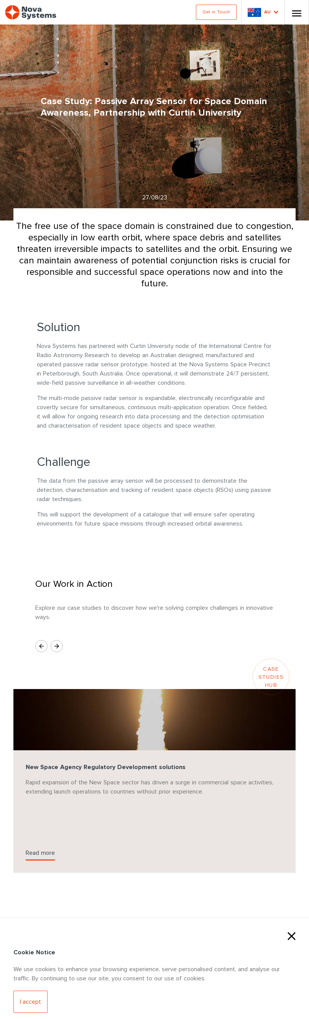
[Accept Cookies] (30, 1002)
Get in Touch (216, 12)
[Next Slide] (57, 646)
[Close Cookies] (292, 935)
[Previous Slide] (41, 646)
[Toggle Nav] (296, 12)
